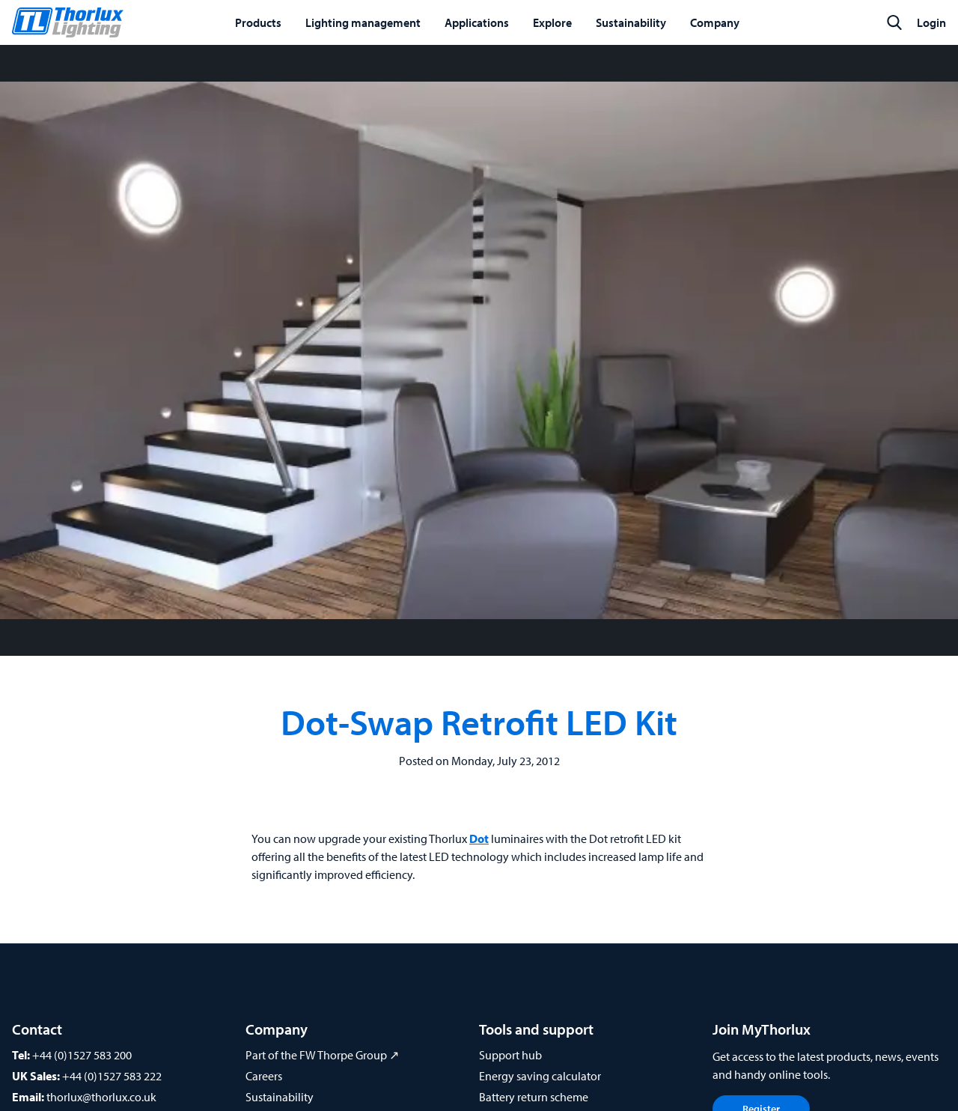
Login (931, 22)
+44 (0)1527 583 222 (112, 1075)
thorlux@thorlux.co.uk (101, 1096)
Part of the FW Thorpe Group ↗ (322, 1054)
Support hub (510, 1054)
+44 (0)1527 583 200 (82, 1054)
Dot (479, 838)
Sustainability (279, 1096)
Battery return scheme (533, 1096)
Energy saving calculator (540, 1075)
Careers (263, 1075)
